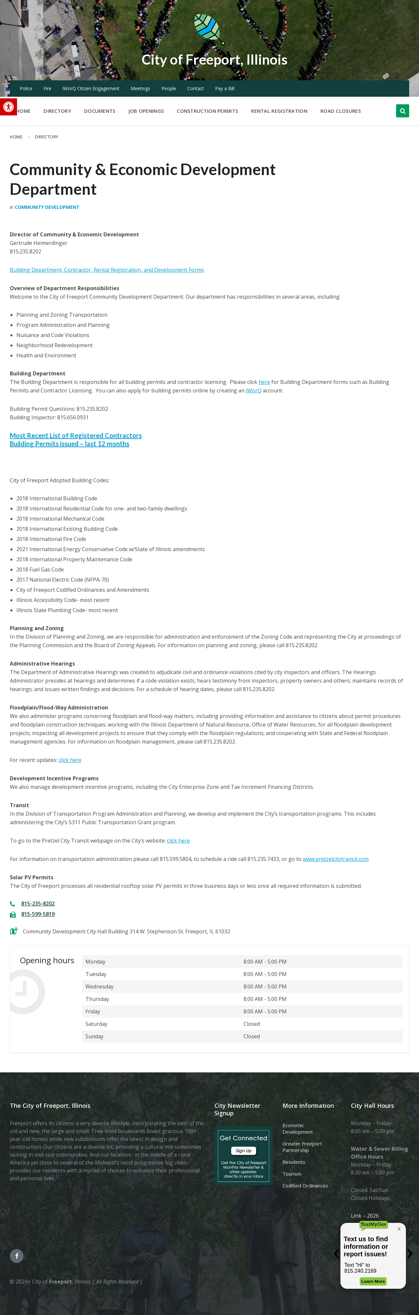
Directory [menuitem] (57, 111)
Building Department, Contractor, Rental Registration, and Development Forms (107, 269)
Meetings (140, 88)
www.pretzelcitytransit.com (336, 859)
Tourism (291, 1173)
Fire (47, 88)
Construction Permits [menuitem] (207, 111)
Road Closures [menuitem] (340, 111)
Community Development (47, 207)
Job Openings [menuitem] (146, 111)
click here (70, 760)
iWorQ (254, 390)
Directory (47, 137)
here (264, 382)
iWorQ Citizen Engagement (91, 88)
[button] (8, 106)
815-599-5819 (38, 914)
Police (26, 88)
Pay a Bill (224, 88)
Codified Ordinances (305, 1185)
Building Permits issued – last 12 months (69, 444)
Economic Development (297, 1128)
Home (16, 137)
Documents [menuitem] (100, 111)
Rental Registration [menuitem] (279, 111)
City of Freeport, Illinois (214, 58)
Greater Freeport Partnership (302, 1146)
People (168, 88)
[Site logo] (209, 44)
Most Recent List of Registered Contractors (76, 435)
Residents (293, 1162)
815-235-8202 (38, 903)
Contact (195, 88)
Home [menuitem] (23, 111)
